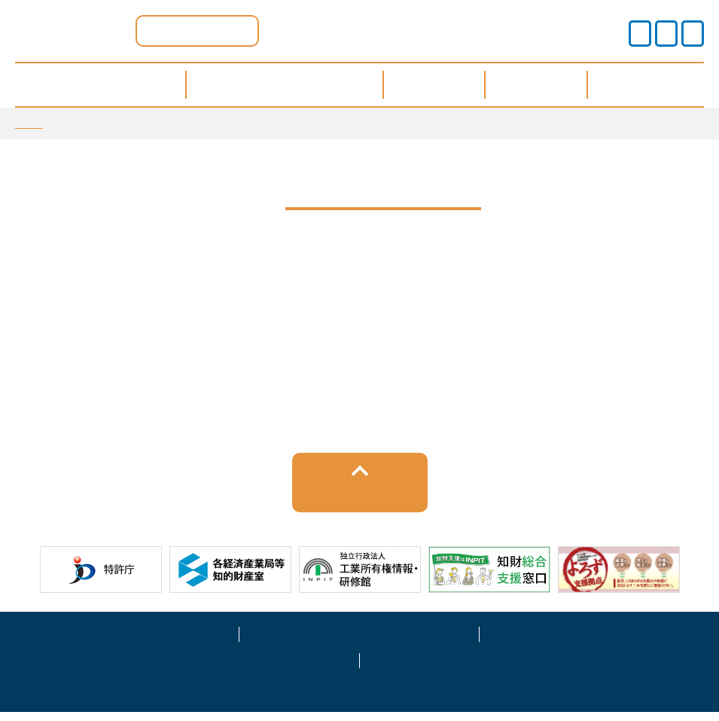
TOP (29, 123)
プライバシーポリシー (359, 641)
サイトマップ (239, 667)
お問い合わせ (479, 667)
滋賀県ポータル (197, 30)
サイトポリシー (120, 641)
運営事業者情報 (599, 641)
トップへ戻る (359, 499)
